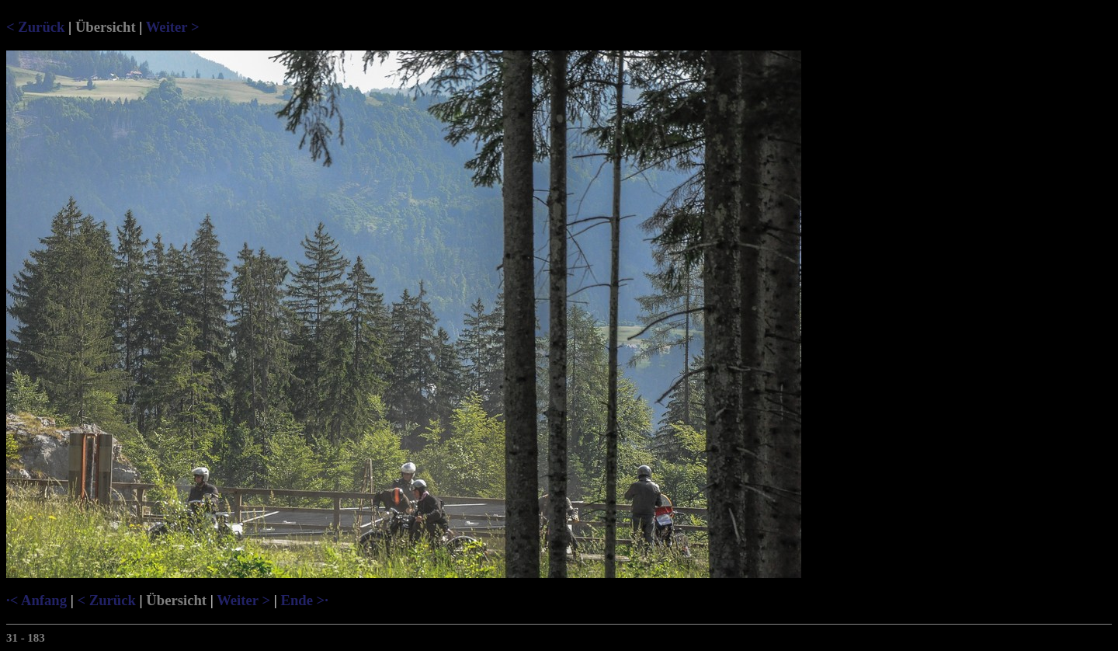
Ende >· (304, 600)
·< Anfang (36, 600)
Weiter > (173, 27)
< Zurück (35, 27)
